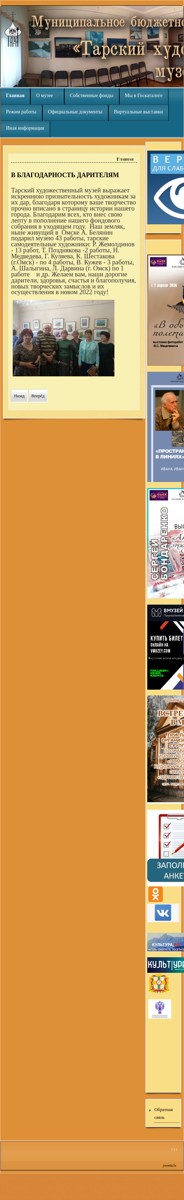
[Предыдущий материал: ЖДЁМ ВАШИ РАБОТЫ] (19, 396)
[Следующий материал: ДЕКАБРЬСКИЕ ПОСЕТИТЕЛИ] (38, 396)
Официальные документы (75, 111)
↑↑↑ (174, 1149)
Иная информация (25, 128)
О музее (44, 95)
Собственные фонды (91, 95)
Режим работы (21, 111)
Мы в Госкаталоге (144, 95)
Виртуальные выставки (138, 111)
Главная (15, 95)
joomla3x (169, 1165)
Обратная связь (163, 1113)
